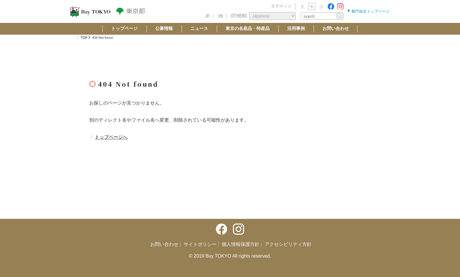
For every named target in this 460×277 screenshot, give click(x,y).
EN (220, 16)
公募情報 (164, 28)
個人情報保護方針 (240, 244)
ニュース (199, 28)
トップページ (124, 28)
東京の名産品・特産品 (248, 28)
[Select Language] (272, 16)
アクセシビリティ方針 (288, 244)
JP (207, 16)
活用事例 (296, 28)
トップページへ (111, 137)
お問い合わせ (335, 28)
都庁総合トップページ (370, 11)
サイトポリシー (200, 244)
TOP (84, 37)
